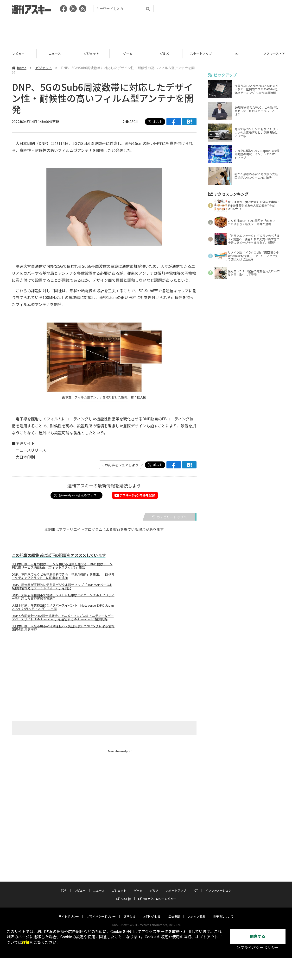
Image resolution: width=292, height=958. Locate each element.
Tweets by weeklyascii (120, 751)
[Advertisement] (146, 30)
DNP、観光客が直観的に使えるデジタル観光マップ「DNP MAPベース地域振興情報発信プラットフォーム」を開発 (62, 586)
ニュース (91, 53)
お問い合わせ (151, 912)
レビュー (55, 53)
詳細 (26, 942)
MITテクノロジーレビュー (157, 894)
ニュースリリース (31, 450)
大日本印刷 (25, 457)
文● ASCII (130, 121)
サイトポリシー (69, 912)
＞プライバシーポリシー (257, 948)
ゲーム (164, 53)
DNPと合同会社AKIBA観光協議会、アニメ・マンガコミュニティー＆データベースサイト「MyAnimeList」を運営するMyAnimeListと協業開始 (63, 617)
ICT (196, 886)
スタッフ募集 (196, 912)
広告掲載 (174, 912)
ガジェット (128, 53)
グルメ (201, 53)
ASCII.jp (123, 894)
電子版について (223, 912)
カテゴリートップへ (169, 517)
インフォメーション (218, 886)
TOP (18, 53)
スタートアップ (237, 53)
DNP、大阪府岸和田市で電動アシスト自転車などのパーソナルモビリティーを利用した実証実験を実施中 (63, 596)
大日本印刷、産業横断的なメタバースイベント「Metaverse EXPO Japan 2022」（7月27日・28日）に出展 (63, 607)
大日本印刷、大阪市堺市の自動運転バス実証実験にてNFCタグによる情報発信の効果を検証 (63, 627)
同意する (257, 936)
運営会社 (129, 912)
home (19, 67)
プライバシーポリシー (101, 912)
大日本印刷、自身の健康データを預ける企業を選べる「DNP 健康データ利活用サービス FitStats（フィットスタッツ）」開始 (62, 565)
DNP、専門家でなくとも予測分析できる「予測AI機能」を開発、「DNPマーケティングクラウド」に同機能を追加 (63, 576)
